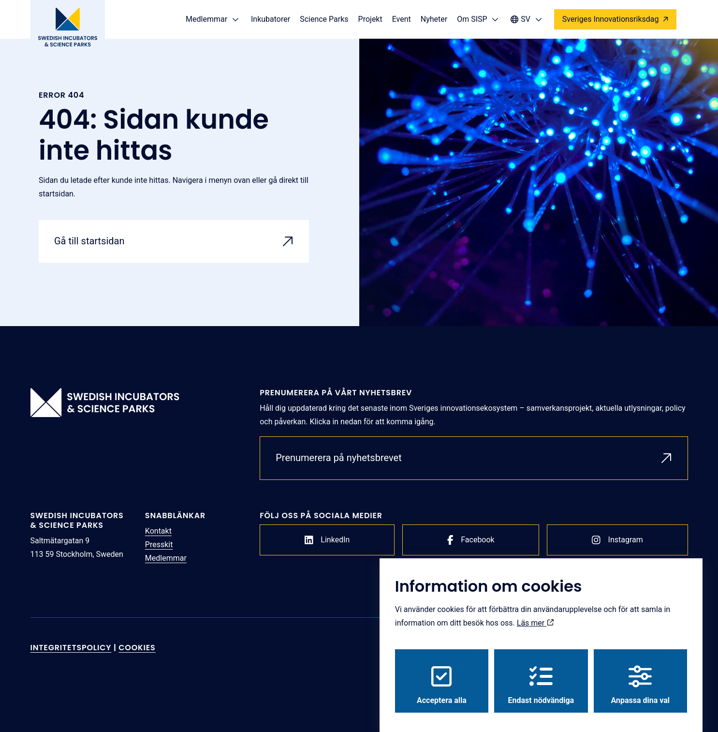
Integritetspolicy (71, 647)
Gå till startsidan (89, 241)
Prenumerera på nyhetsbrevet (339, 457)
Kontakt (158, 531)
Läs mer (535, 613)
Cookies (136, 647)
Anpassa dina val (640, 676)
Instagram (617, 540)
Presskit (159, 544)
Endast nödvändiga (541, 676)
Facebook (471, 540)
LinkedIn (327, 540)
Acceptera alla (442, 676)
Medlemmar (166, 558)
